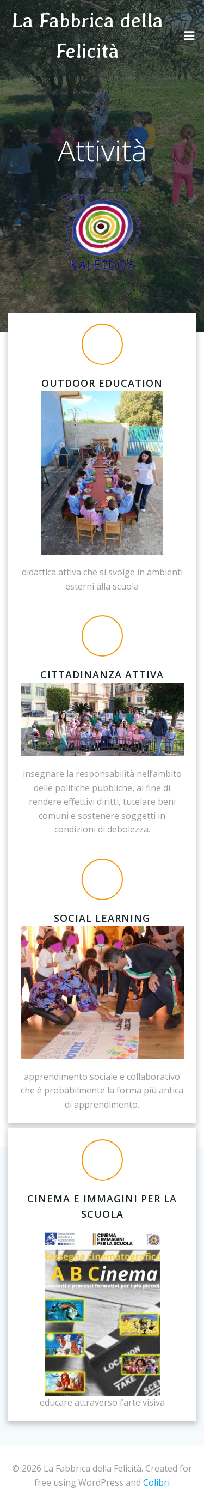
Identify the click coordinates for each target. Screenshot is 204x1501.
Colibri (156, 1482)
